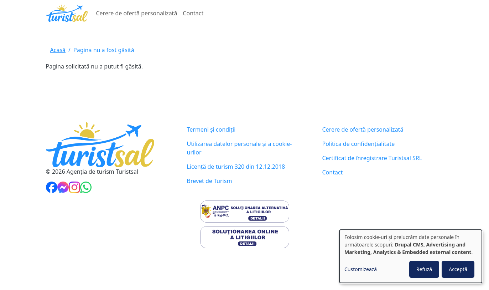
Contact (193, 13)
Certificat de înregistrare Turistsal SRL (372, 158)
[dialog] (410, 256)
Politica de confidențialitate (358, 144)
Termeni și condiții (211, 129)
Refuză (424, 269)
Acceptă (458, 269)
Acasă (58, 50)
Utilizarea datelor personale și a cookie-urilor (239, 148)
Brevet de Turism (209, 181)
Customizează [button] (360, 269)
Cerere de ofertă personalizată (136, 13)
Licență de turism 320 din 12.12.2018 (236, 167)
